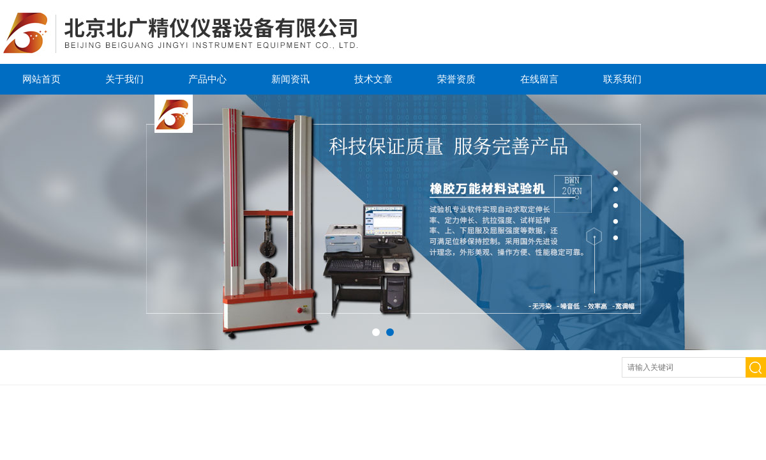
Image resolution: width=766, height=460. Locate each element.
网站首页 (41, 78)
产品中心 (207, 78)
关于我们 (124, 78)
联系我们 (622, 78)
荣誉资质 (456, 78)
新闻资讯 (290, 78)
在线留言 (539, 78)
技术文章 (373, 78)
